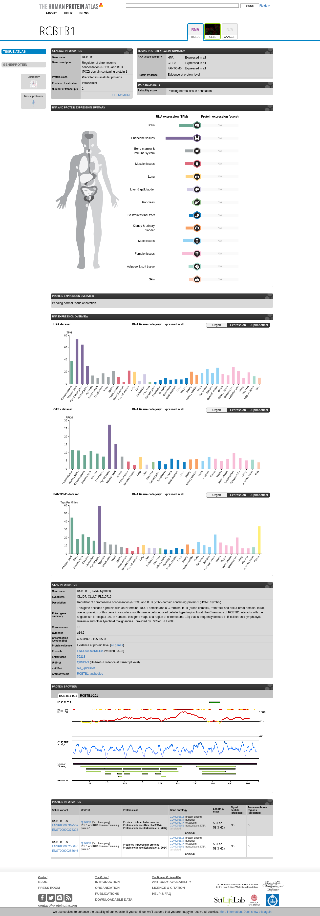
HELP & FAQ (161, 893)
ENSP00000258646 (65, 846)
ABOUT (51, 13)
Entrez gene (59, 657)
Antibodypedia (60, 674)
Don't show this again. (257, 912)
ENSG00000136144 (90, 651)
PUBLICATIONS (107, 893)
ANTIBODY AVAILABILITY (171, 882)
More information (231, 912)
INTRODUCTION (107, 882)
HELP (68, 13)
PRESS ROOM (49, 888)
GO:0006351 (177, 825)
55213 (81, 656)
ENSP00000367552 (65, 825)
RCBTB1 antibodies (90, 673)
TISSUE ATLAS (14, 51)
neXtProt (57, 668)
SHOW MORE (121, 95)
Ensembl (57, 651)
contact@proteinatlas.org (57, 905)
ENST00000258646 (65, 851)
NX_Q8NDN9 (86, 668)
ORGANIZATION (107, 888)
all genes (117, 645)
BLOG (84, 13)
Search (250, 5)
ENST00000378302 (65, 830)
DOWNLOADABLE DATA (113, 899)
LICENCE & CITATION (168, 888)
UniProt (56, 662)
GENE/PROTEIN (15, 64)
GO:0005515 (177, 816)
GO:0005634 (177, 819)
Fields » (264, 5)
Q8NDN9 (83, 662)
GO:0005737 (177, 822)
